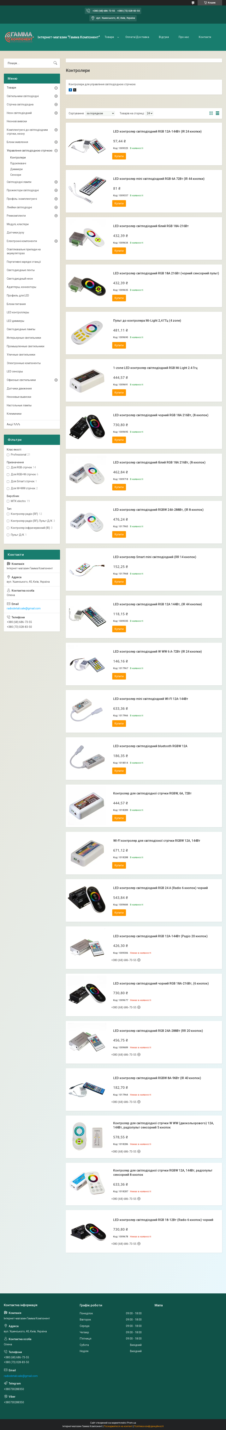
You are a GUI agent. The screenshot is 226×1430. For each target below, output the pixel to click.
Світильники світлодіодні (23, 96)
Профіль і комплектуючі (22, 198)
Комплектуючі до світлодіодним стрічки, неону (27, 131)
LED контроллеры (18, 312)
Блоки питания (16, 304)
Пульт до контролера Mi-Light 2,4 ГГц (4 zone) (147, 320)
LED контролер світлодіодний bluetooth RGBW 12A (150, 746)
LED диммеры (15, 320)
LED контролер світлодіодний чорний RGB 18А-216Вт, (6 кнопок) (161, 983)
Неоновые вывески (19, 396)
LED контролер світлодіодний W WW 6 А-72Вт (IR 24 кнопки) (157, 651)
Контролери (18, 157)
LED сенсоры (15, 371)
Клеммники (14, 413)
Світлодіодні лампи (19, 181)
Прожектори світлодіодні (23, 190)
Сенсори (15, 174)
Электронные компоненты (24, 363)
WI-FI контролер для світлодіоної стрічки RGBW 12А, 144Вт (156, 840)
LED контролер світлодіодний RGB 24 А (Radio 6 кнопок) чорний (160, 888)
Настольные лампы (19, 405)
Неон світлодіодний (19, 113)
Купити (119, 156)
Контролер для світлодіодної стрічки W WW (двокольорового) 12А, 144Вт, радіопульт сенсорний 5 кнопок (163, 1125)
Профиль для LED (18, 295)
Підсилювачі (18, 163)
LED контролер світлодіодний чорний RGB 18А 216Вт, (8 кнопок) (160, 415)
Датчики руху (15, 232)
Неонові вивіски (17, 121)
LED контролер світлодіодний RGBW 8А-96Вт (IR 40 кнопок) (157, 1078)
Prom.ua (131, 1422)
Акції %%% (13, 424)
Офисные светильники (21, 380)
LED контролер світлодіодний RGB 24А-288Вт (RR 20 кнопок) (158, 1031)
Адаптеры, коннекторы (21, 287)
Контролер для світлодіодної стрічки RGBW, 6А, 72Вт (152, 793)
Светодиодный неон (20, 278)
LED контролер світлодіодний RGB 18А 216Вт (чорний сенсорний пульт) (166, 273)
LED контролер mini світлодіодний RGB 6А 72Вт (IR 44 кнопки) (159, 179)
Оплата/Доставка (137, 37)
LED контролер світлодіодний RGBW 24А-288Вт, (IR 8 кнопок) (158, 510)
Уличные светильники (21, 354)
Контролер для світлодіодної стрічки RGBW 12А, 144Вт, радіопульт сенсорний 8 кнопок (162, 1173)
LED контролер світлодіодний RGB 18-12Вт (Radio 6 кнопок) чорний (163, 1220)
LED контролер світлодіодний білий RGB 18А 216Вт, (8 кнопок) (159, 462)
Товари (109, 37)
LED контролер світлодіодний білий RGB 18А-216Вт (151, 226)
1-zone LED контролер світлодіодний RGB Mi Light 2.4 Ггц (155, 368)
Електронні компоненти (22, 241)
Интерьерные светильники (24, 337)
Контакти (205, 37)
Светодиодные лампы (21, 329)
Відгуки (164, 37)
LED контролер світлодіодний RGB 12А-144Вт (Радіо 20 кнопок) (160, 936)
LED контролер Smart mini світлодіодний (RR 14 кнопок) (154, 557)
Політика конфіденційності (149, 1426)
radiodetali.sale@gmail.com (24, 608)
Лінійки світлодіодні (19, 207)
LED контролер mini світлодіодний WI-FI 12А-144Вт (150, 699)
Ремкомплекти (16, 215)
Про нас (184, 37)
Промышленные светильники (25, 346)
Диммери (16, 169)
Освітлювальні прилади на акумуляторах (24, 251)
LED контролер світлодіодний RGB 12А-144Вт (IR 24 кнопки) (157, 131)
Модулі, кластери (18, 224)
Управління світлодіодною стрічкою (29, 150)
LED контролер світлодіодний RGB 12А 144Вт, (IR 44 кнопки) (157, 604)
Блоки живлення (17, 142)
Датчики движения (19, 388)
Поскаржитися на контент (118, 1426)
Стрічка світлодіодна (20, 104)
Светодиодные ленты (21, 270)
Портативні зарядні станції (24, 261)
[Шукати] (55, 63)
